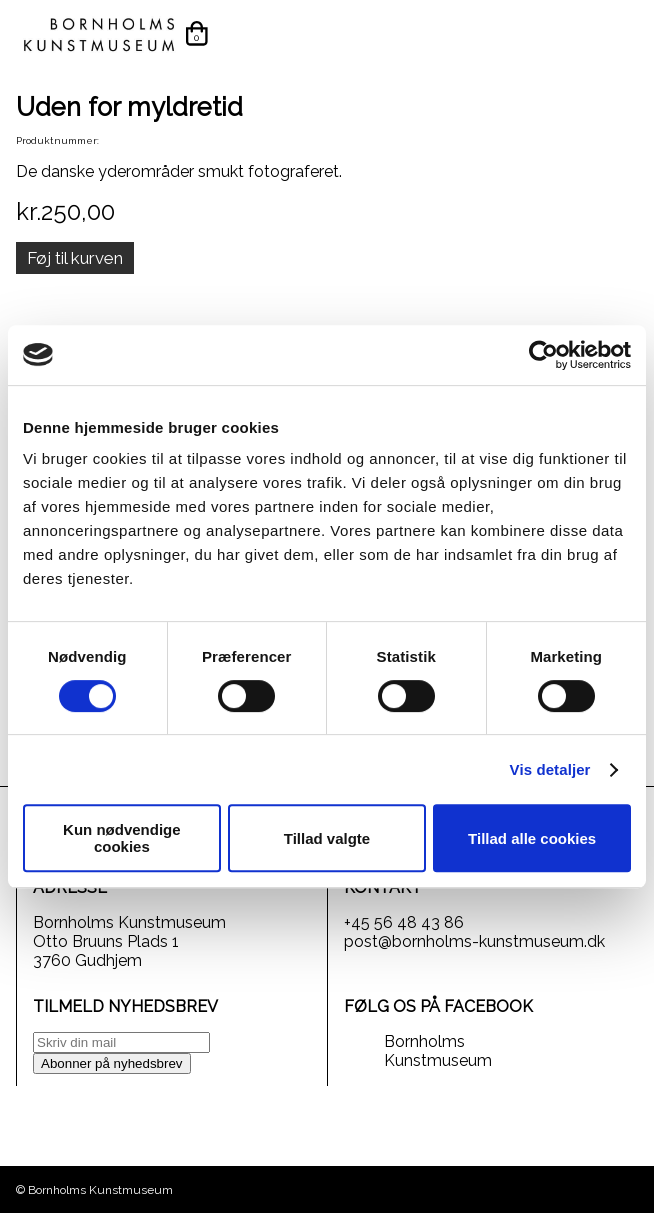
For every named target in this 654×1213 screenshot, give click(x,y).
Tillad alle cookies (532, 838)
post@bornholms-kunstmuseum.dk (474, 941)
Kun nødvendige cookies (122, 838)
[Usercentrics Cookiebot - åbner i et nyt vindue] (543, 355)
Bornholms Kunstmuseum (438, 1051)
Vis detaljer (550, 769)
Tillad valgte (327, 838)
